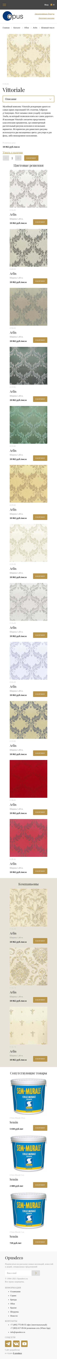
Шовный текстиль (49, 28)
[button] (52, 5)
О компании (15, 1292)
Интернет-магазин (46, 18)
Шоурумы (14, 1312)
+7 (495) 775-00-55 (18, 1325)
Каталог (16, 28)
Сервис (13, 1296)
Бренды (13, 1300)
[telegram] (8, 1344)
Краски (13, 1308)
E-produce (17, 1353)
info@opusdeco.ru (17, 1332)
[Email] (22, 1273)
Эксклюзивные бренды (44, 14)
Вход (46, 5)
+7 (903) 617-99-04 (18, 1328)
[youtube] (24, 1344)
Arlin (35, 28)
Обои (26, 28)
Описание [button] (10, 99)
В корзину (31, 158)
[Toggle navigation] (4, 4)
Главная (6, 28)
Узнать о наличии (13, 152)
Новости (14, 1316)
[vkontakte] (16, 1344)
